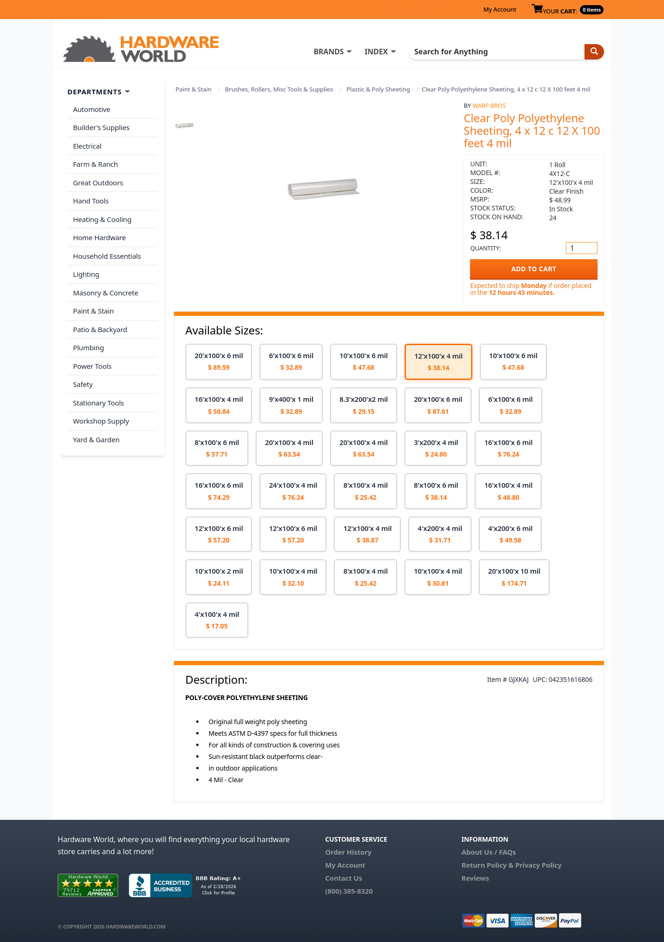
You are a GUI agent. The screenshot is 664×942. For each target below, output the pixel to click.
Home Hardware (99, 237)
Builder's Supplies (101, 127)
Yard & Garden (96, 439)
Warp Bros (489, 105)
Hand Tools (91, 200)
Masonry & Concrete (105, 292)
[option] (219, 362)
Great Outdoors (98, 182)
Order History (348, 852)
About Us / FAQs (488, 852)
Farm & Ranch (95, 164)
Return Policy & (487, 865)
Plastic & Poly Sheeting (378, 89)
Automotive (91, 109)
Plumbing (88, 347)
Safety (83, 384)
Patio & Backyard (100, 329)
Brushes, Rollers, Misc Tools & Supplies (279, 89)
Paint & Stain (194, 89)
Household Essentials (107, 256)
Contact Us (343, 878)
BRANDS (328, 51)
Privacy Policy (538, 865)
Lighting (86, 274)
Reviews (475, 878)
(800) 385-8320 (348, 891)
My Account (499, 9)
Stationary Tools (98, 402)
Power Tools (92, 366)
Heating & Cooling (102, 219)
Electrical (87, 145)
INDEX (376, 51)
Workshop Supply (101, 420)
